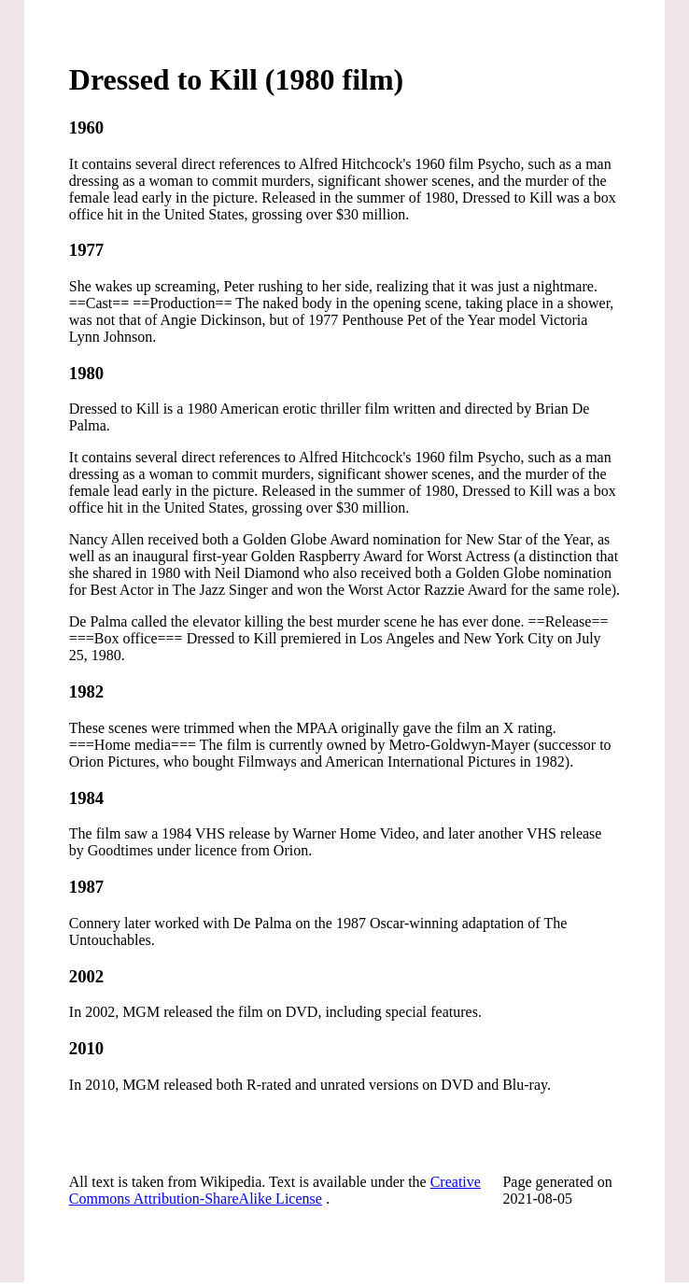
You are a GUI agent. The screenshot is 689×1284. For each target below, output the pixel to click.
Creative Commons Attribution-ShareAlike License (275, 1190)
